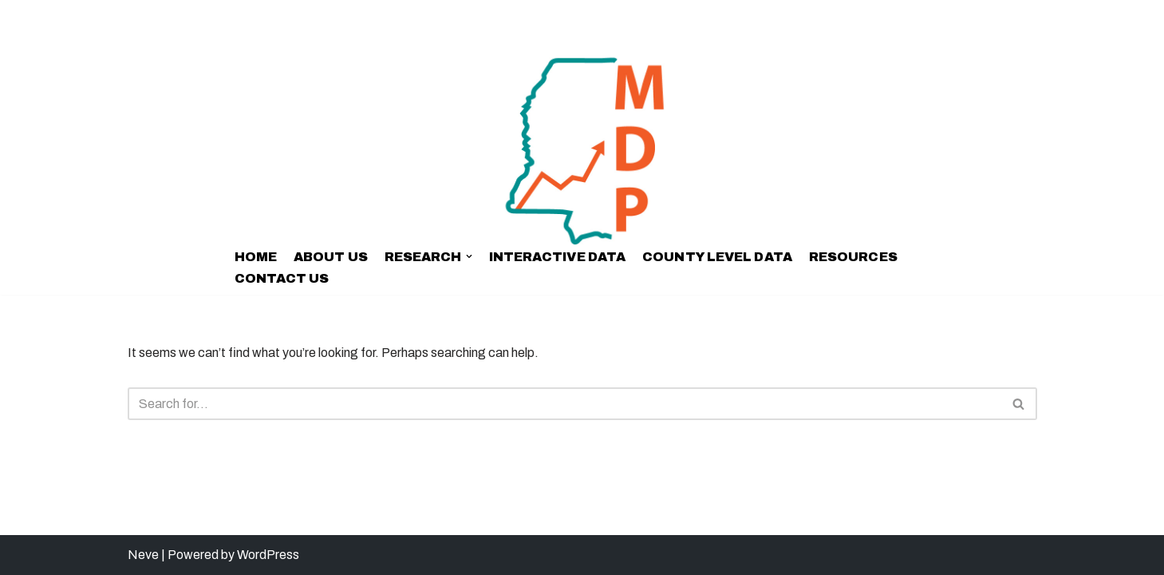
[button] (469, 256)
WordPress (268, 554)
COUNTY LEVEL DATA (717, 257)
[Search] (564, 403)
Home (256, 257)
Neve (143, 554)
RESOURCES (853, 257)
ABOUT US (331, 257)
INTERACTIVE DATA (557, 257)
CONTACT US (282, 278)
